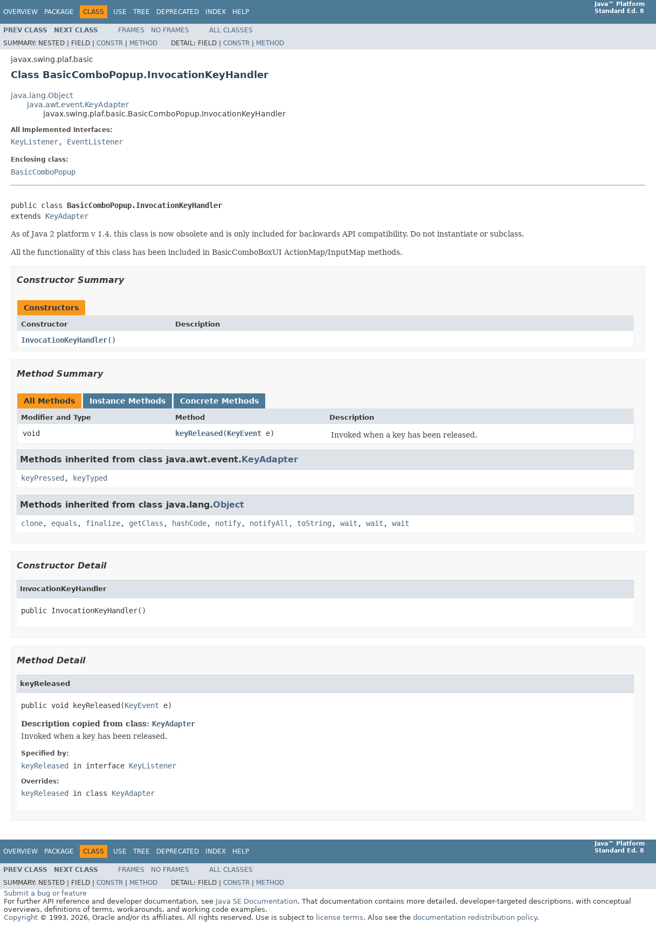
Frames (131, 30)
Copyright (21, 917)
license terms (339, 917)
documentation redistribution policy (475, 917)
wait (348, 523)
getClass (146, 523)
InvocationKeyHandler (64, 340)
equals (64, 523)
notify (228, 523)
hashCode (189, 523)
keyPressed (42, 478)
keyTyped (90, 478)
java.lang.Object (42, 95)
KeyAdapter (66, 216)
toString (314, 523)
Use (120, 12)
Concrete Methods (219, 401)
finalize (103, 523)
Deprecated (177, 12)
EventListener (95, 141)
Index (215, 12)
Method (143, 43)
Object (228, 505)
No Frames (170, 30)
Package (59, 12)
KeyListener (34, 141)
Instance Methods (127, 401)
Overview (20, 12)
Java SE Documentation (257, 901)
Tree (141, 12)
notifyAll (269, 523)
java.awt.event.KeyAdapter (78, 104)
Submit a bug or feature (45, 893)
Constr (109, 43)
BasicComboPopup (43, 172)
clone (32, 523)
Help (240, 12)
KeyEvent (244, 433)
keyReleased (199, 433)
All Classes (231, 30)
